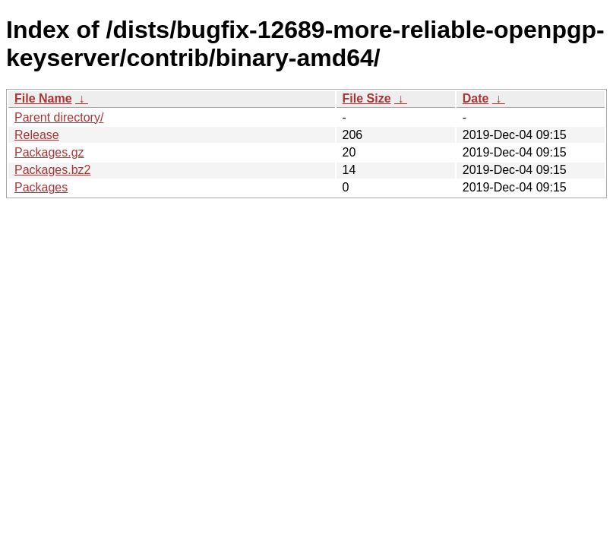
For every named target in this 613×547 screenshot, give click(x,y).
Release (36, 134)
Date (476, 98)
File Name (43, 98)
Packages (41, 187)
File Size (367, 98)
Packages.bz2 (52, 169)
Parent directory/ (58, 117)
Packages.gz (49, 152)
